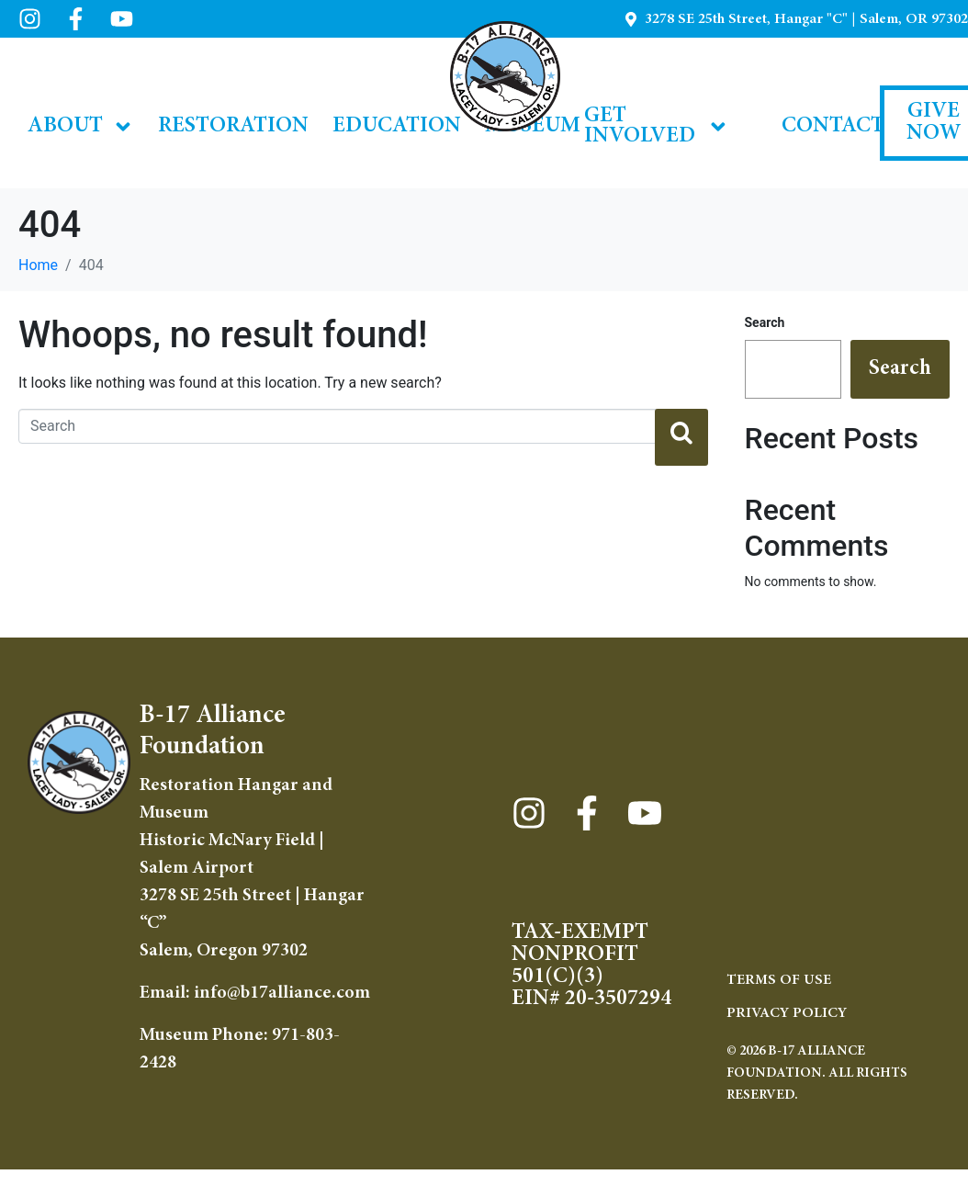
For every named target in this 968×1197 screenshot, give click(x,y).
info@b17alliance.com (282, 993)
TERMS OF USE (778, 980)
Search (765, 322)
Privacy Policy (786, 1013)
